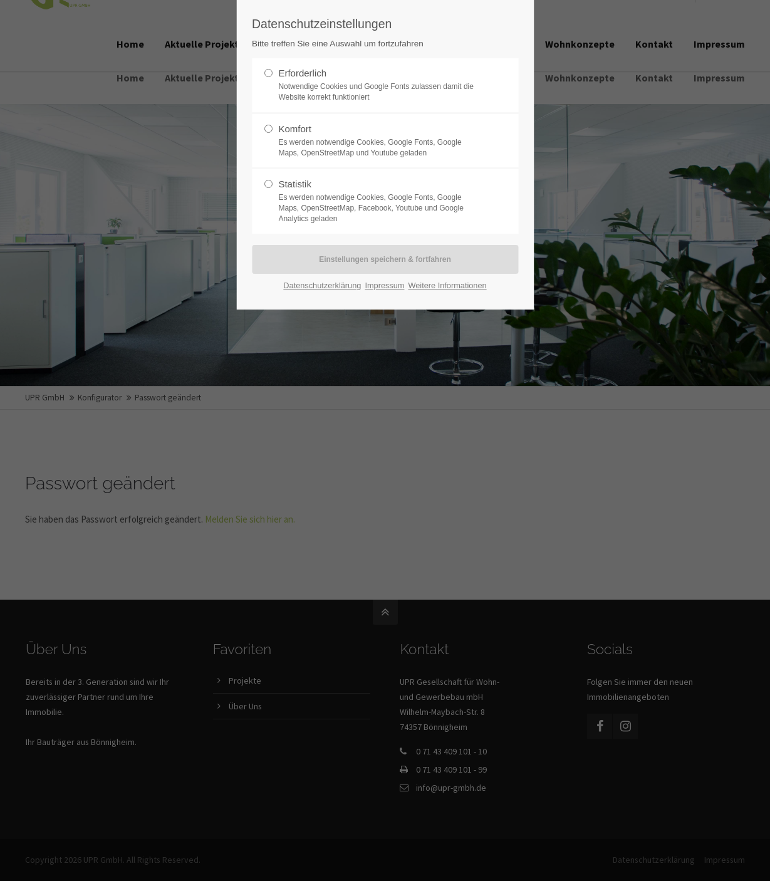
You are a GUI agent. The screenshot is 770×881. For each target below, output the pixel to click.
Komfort (379, 141)
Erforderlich (379, 85)
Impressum (384, 285)
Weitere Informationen (447, 285)
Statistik (379, 201)
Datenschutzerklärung (322, 285)
